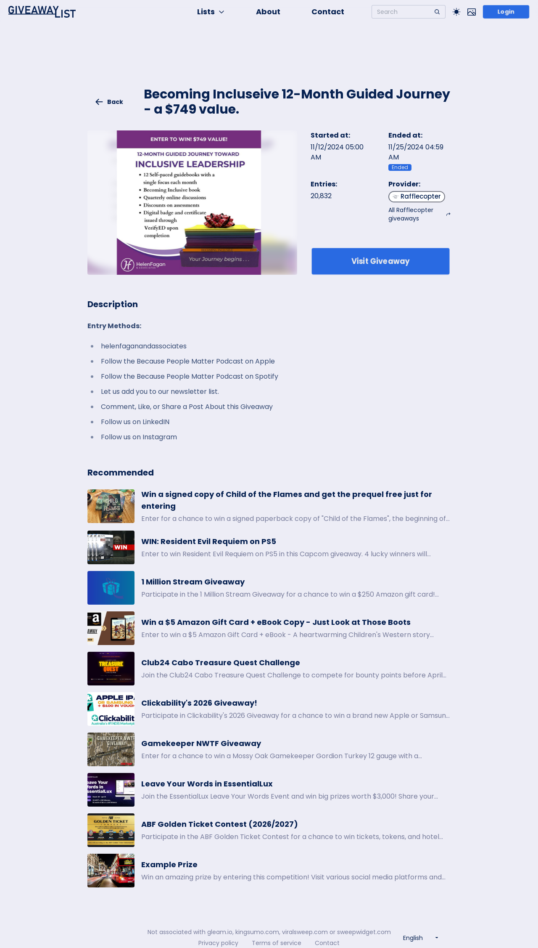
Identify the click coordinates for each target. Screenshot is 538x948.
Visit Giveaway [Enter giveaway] (380, 261)
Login (505, 12)
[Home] (42, 12)
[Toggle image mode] (471, 12)
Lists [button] (211, 11)
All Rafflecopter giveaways (419, 214)
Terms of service (276, 943)
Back (109, 101)
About (268, 11)
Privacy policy (218, 943)
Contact (327, 11)
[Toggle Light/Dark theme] (456, 12)
